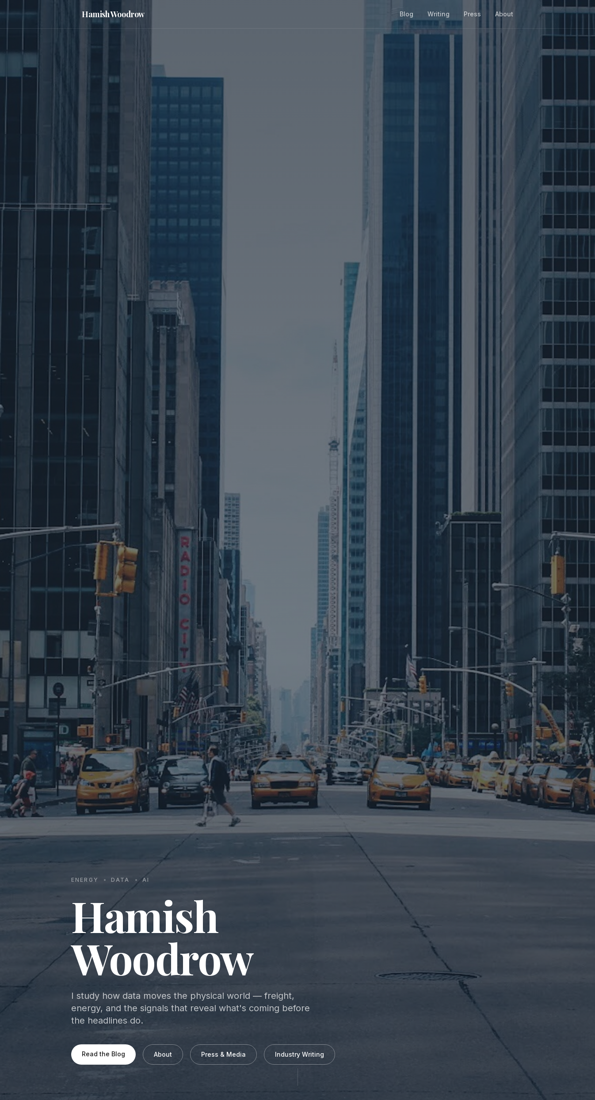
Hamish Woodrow (113, 14)
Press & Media (223, 1054)
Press (472, 14)
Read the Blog (103, 1054)
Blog (406, 14)
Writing (438, 14)
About (504, 14)
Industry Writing (299, 1054)
